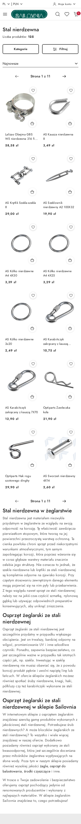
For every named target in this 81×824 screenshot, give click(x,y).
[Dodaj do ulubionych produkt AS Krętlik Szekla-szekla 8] (33, 158)
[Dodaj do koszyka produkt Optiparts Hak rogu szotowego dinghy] (32, 465)
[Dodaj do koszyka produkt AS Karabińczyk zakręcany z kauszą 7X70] (32, 396)
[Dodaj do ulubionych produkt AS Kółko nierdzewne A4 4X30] (33, 227)
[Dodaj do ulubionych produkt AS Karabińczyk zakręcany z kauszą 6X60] (71, 295)
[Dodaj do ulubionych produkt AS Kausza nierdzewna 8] (71, 90)
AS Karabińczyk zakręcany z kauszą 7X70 (21, 410)
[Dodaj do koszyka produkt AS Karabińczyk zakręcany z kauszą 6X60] (70, 328)
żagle (44, 766)
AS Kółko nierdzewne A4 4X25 (57, 273)
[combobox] (40, 63)
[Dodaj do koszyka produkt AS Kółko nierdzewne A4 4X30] (32, 260)
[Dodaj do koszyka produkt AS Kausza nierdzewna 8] (70, 123)
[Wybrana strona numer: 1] (40, 76)
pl (6, 4)
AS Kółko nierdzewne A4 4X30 (19, 273)
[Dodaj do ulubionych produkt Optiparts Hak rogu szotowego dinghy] (33, 432)
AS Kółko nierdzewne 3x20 (19, 341)
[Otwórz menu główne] (5, 14)
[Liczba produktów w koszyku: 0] (75, 14)
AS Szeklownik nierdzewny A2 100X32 (58, 205)
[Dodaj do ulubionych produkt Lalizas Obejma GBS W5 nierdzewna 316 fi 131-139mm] (33, 90)
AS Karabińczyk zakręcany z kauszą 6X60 (55, 341)
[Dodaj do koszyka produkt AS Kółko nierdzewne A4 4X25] (70, 260)
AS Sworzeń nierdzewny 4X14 (59, 478)
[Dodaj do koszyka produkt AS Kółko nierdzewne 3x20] (32, 328)
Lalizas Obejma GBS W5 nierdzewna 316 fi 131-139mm (20, 136)
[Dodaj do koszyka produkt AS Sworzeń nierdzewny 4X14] (70, 465)
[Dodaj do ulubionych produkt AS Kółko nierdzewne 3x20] (33, 295)
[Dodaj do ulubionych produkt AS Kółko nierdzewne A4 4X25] (71, 227)
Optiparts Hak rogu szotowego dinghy (18, 478)
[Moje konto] (64, 4)
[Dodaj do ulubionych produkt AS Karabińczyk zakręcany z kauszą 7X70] (33, 364)
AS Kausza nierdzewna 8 (58, 136)
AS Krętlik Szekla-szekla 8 (20, 205)
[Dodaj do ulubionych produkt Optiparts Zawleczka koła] (71, 364)
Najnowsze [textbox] (10, 63)
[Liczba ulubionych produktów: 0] (66, 14)
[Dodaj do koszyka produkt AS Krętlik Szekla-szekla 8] (32, 192)
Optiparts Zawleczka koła (56, 410)
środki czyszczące (37, 771)
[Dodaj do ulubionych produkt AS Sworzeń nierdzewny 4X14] (71, 432)
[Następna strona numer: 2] (64, 76)
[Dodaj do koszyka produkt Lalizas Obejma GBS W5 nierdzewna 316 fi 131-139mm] (32, 123)
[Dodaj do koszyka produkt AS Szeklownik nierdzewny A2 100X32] (70, 192)
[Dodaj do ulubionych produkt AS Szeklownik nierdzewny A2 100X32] (71, 158)
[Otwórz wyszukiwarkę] (57, 14)
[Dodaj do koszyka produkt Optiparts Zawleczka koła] (70, 396)
